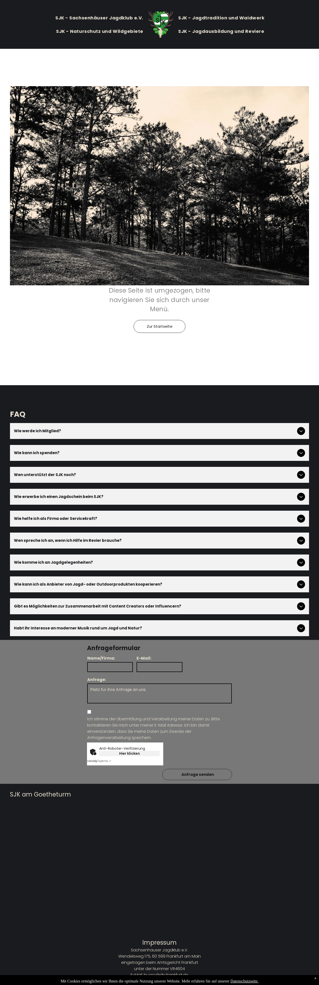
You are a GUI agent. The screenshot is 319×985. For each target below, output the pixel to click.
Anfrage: (96, 679)
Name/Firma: (101, 658)
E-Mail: (144, 658)
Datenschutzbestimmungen (159, 981)
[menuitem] (99, 18)
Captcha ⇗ (98, 761)
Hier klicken (129, 753)
